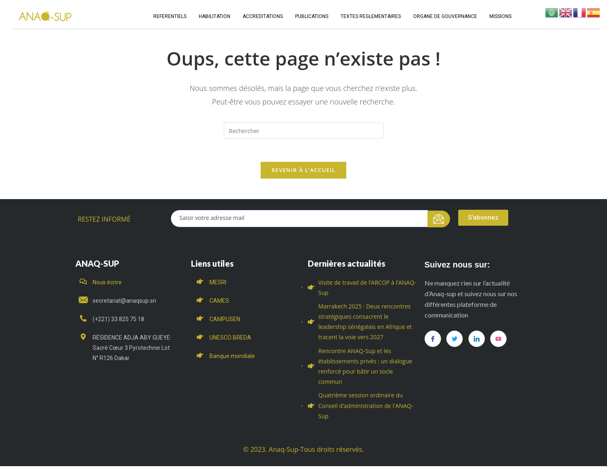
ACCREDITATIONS (263, 16)
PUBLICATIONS (311, 16)
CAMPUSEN (224, 320)
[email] (299, 220)
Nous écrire (107, 284)
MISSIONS (500, 16)
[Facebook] (433, 340)
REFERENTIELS (169, 16)
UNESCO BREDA (230, 339)
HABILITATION (214, 16)
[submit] (438, 220)
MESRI (217, 284)
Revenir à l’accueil (303, 171)
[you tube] (498, 340)
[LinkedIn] (476, 340)
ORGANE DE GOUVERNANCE (445, 16)
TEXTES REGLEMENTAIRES (371, 16)
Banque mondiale (232, 358)
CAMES (219, 302)
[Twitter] (454, 340)
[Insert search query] (304, 130)
